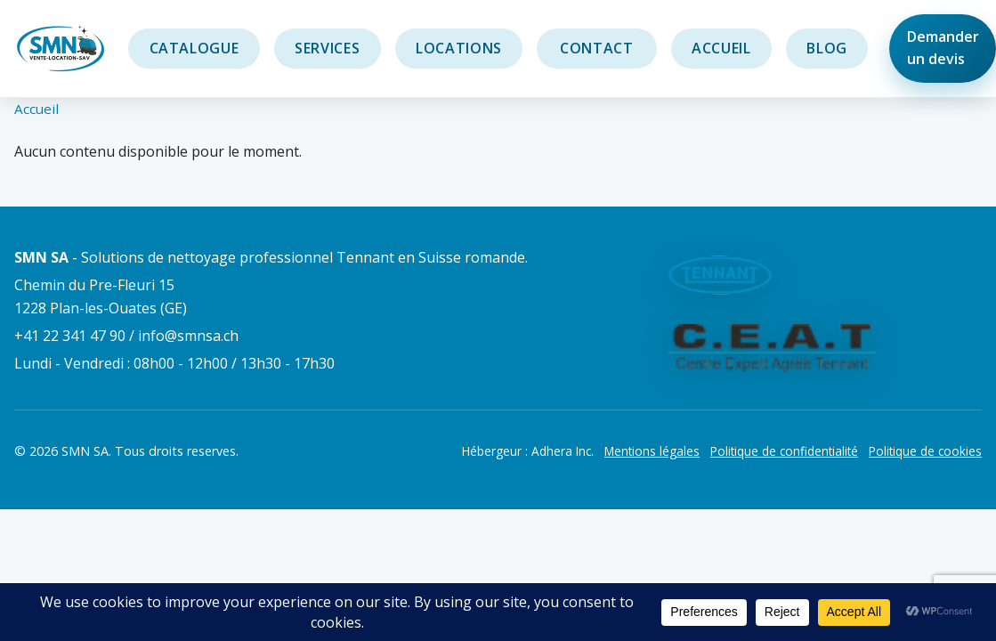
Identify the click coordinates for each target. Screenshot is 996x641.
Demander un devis (943, 48)
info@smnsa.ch (188, 335)
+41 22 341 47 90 (70, 335)
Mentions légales (652, 450)
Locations (459, 48)
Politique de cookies (925, 450)
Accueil (721, 48)
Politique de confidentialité (784, 450)
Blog (826, 48)
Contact (597, 48)
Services (327, 48)
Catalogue (194, 48)
